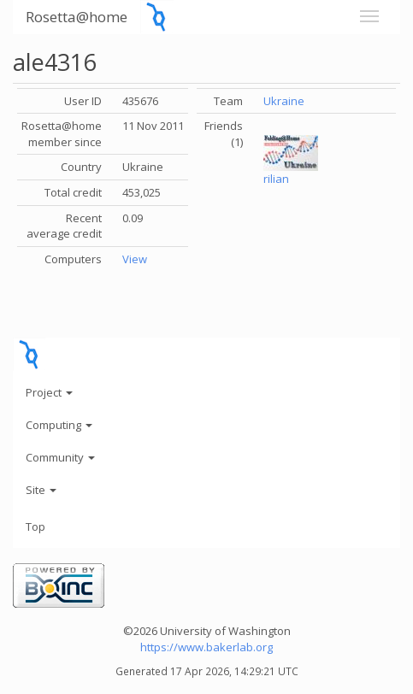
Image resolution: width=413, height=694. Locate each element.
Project (49, 392)
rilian (276, 178)
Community (60, 457)
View (134, 259)
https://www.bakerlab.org (206, 647)
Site (41, 489)
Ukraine (283, 101)
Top (35, 526)
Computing (59, 424)
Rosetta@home (76, 16)
